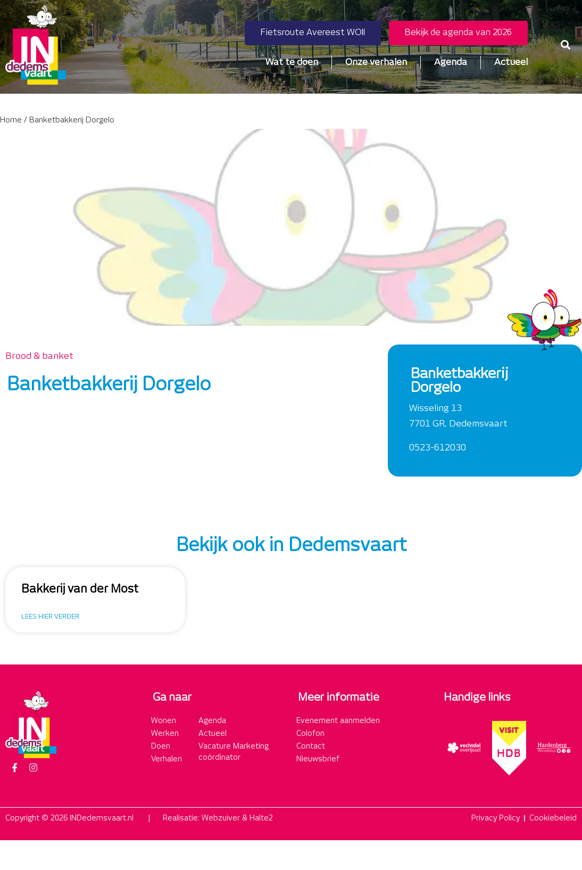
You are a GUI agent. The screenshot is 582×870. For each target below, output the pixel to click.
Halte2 (261, 818)
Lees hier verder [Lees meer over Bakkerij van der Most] (50, 617)
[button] (565, 45)
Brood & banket (39, 356)
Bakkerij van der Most (79, 589)
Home (11, 120)
